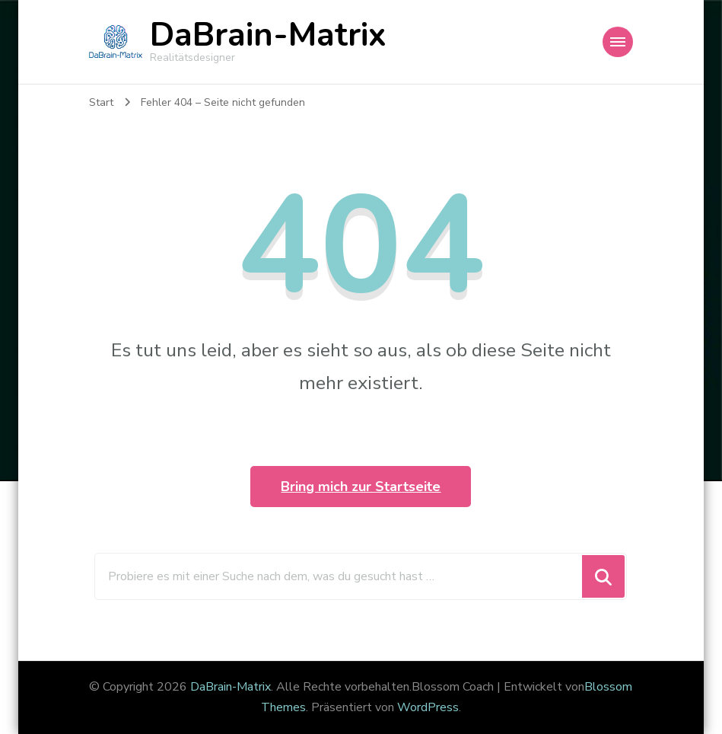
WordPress (428, 707)
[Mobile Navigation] (618, 42)
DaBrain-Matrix (268, 35)
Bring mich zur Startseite (361, 486)
